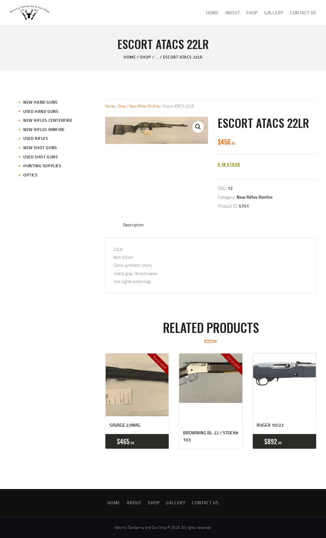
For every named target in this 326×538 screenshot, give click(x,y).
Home (130, 57)
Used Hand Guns (40, 111)
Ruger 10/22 (270, 425)
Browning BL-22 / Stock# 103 (210, 436)
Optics (30, 175)
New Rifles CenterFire (48, 120)
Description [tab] (133, 225)
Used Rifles (35, 138)
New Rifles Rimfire (144, 106)
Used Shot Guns (40, 157)
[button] (198, 127)
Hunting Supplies (42, 166)
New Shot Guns (40, 147)
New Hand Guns (40, 102)
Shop (145, 57)
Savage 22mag (125, 425)
